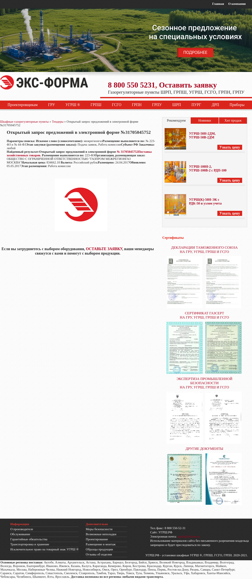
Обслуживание (20, 534)
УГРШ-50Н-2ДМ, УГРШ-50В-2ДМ (202, 135)
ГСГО (116, 105)
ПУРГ (196, 105)
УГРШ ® (73, 105)
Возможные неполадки (101, 534)
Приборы (237, 105)
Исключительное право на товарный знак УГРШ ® (44, 549)
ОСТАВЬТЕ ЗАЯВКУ (104, 249)
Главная (218, 3)
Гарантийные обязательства (28, 539)
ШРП (176, 105)
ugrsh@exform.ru (188, 536)
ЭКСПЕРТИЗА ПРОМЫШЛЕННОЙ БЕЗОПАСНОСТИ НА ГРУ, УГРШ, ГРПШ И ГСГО (204, 383)
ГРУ (51, 105)
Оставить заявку (188, 85)
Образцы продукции (99, 549)
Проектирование (97, 539)
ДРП (215, 105)
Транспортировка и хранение (29, 544)
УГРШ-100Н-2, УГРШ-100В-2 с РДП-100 (208, 168)
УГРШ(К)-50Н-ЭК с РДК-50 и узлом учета (205, 201)
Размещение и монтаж (101, 544)
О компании (237, 3)
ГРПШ (96, 105)
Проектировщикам (23, 105)
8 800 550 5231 (131, 85)
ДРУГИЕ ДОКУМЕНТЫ (204, 449)
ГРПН (137, 105)
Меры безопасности (99, 529)
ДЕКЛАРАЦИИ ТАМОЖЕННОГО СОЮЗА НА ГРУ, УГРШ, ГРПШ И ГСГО (204, 250)
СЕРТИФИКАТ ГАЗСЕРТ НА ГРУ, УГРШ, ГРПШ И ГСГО (204, 315)
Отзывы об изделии (99, 554)
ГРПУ (157, 105)
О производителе (21, 529)
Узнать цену (229, 147)
